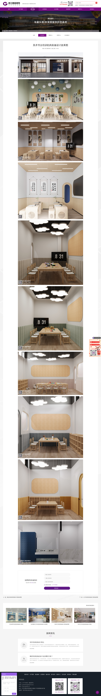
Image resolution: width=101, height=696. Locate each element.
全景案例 (44, 9)
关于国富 (21, 9)
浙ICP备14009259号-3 (28, 690)
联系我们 (92, 9)
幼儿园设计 (67, 35)
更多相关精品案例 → (90, 605)
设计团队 (56, 9)
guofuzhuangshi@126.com (27, 684)
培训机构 (15, 30)
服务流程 (48, 674)
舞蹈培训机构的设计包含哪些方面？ (41, 656)
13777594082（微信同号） (28, 682)
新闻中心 (80, 9)
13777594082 (63, 4)
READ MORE (32, 648)
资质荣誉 (68, 9)
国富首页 (26, 674)
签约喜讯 (53, 674)
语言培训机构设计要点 (37, 642)
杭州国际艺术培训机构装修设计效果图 (39, 624)
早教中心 (50, 35)
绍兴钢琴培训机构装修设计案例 (16, 624)
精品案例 (33, 9)
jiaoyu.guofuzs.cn (26, 686)
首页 (9, 9)
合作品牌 (64, 674)
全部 (34, 35)
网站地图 (74, 674)
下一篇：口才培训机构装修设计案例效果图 (88, 597)
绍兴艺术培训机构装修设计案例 (84, 624)
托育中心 (59, 35)
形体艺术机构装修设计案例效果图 (62, 624)
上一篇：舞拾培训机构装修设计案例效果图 (12, 597)
